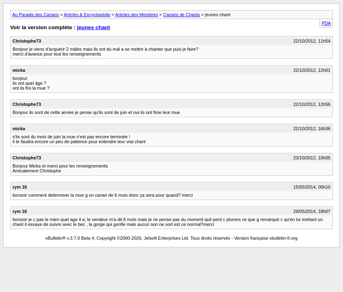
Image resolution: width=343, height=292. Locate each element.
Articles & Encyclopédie (87, 14)
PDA (326, 23)
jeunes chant (93, 27)
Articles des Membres (136, 14)
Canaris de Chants (181, 14)
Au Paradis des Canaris (35, 14)
